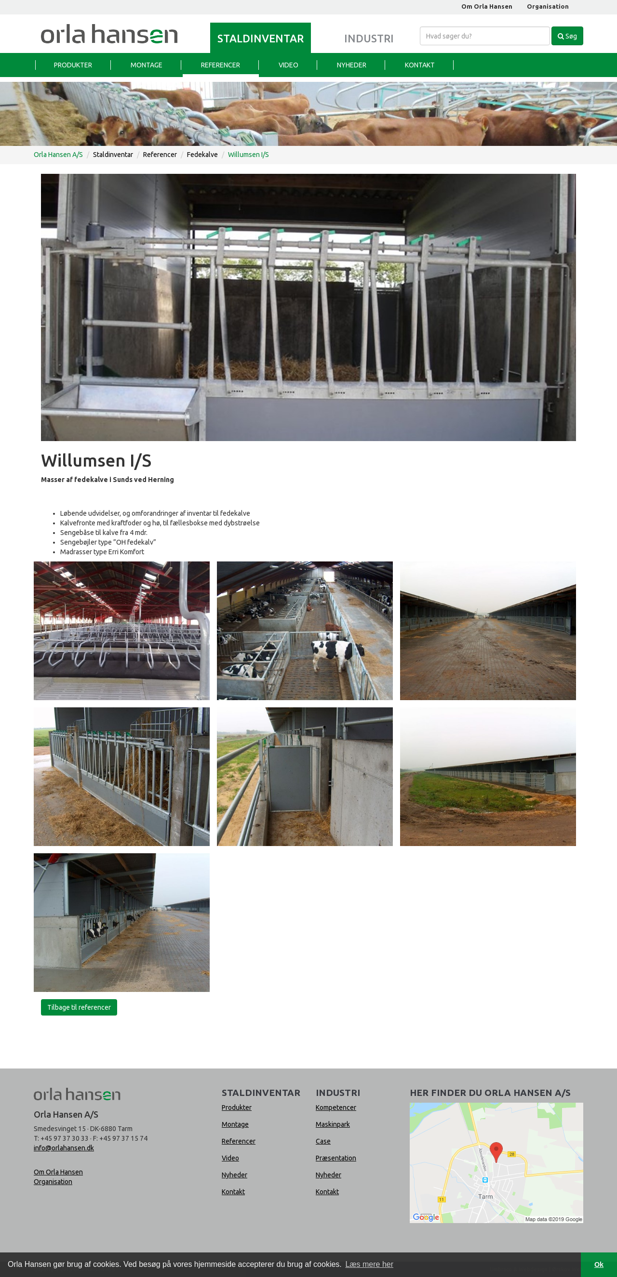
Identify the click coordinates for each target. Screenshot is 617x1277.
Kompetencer (336, 1107)
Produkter (73, 65)
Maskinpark (333, 1124)
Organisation (548, 6)
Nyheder (351, 65)
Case (323, 1141)
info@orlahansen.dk (64, 1148)
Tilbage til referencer (79, 1007)
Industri (369, 38)
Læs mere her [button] (369, 1264)
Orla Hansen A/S (58, 154)
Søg (567, 36)
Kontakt (420, 65)
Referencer (220, 65)
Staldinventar (260, 38)
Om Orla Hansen (486, 6)
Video (288, 65)
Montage (146, 65)
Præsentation (336, 1158)
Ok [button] (599, 1264)
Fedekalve (202, 154)
